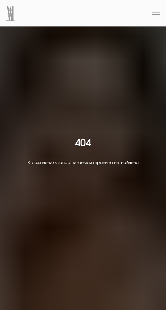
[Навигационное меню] (156, 13)
